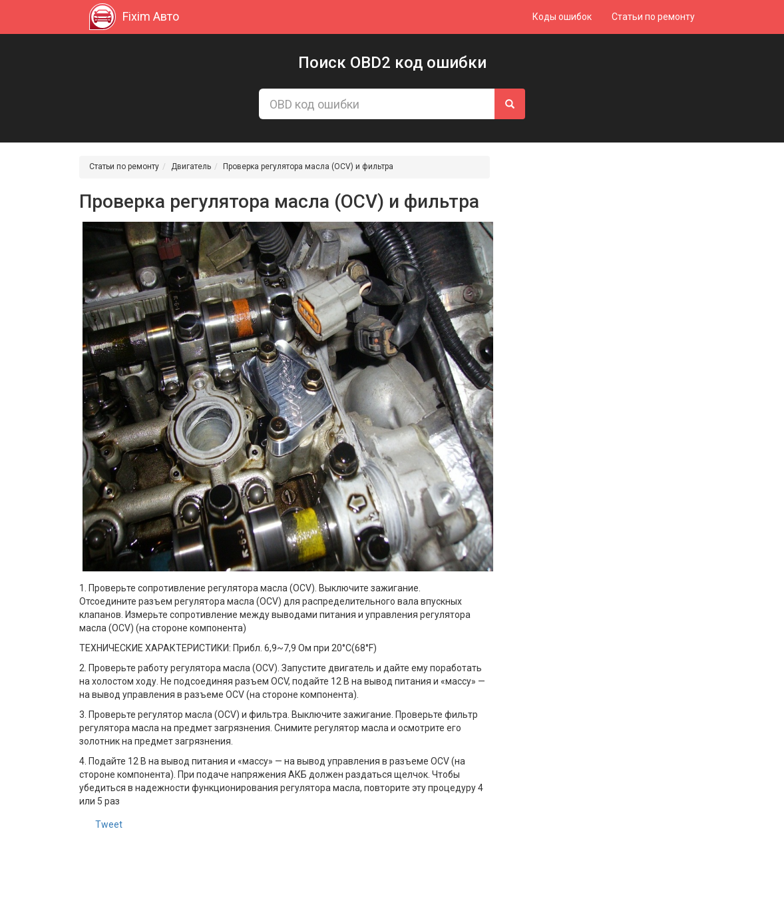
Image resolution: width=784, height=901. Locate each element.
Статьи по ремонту (653, 16)
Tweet (108, 824)
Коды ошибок (562, 16)
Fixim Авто (134, 16)
